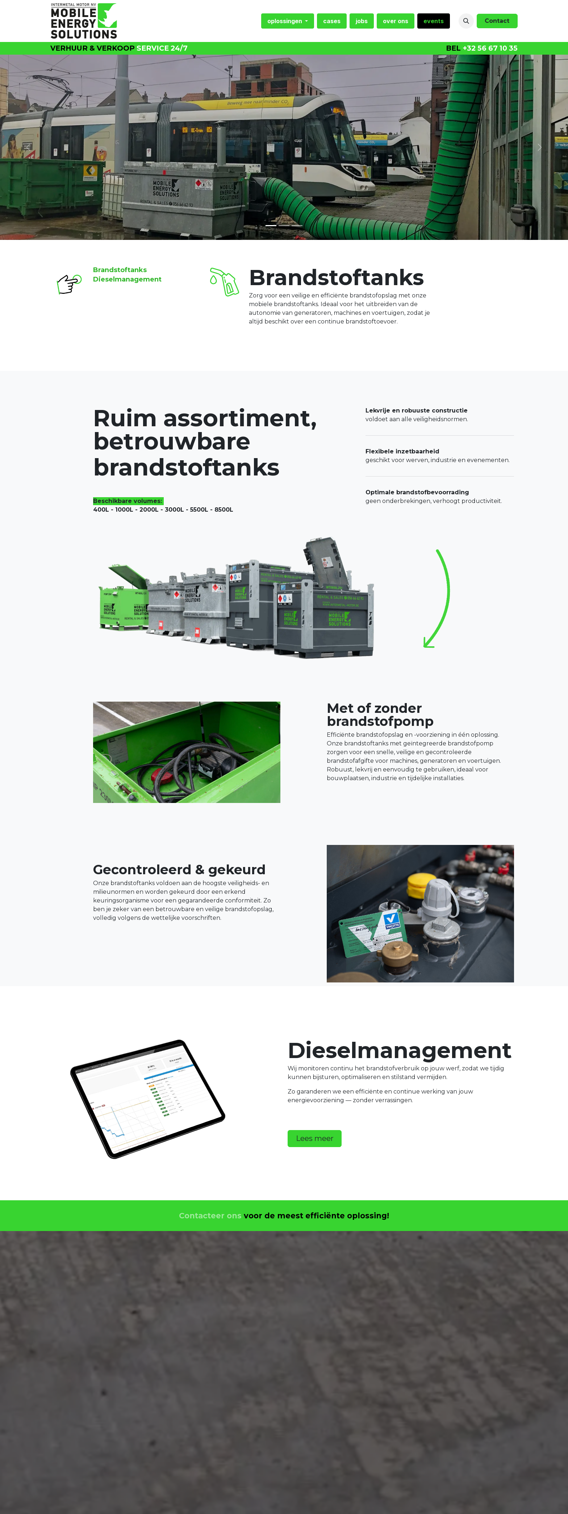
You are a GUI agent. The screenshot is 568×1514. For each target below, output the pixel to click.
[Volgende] (539, 147)
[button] (466, 21)
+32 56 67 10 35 (490, 48)
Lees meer (315, 1138)
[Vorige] (28, 147)
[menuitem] (287, 21)
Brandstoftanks (120, 270)
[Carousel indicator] (284, 225)
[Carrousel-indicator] (271, 225)
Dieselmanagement (127, 279)
